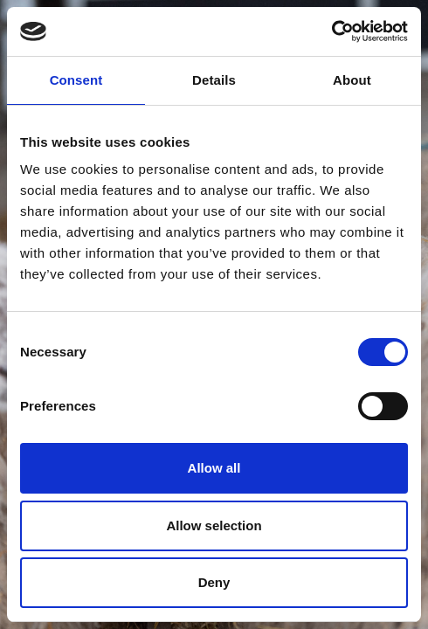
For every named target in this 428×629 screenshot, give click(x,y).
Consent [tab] (76, 80)
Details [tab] (214, 80)
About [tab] (352, 80)
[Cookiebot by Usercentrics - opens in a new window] (331, 31)
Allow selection (213, 525)
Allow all (214, 467)
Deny (214, 582)
